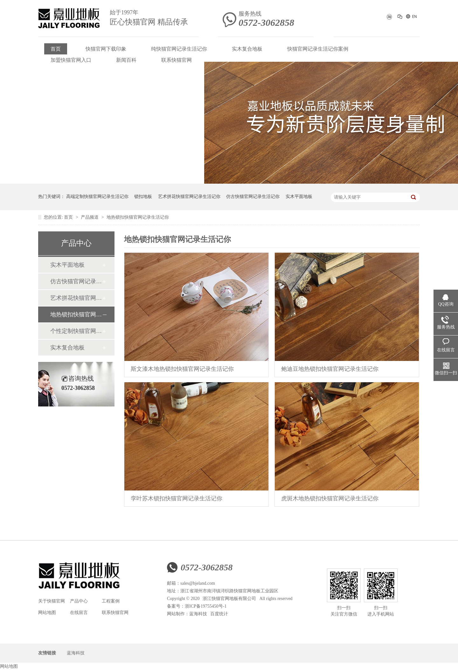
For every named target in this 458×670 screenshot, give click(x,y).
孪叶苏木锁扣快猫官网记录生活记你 (176, 498)
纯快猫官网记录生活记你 (179, 49)
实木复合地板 (247, 49)
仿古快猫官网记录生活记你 (253, 196)
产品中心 (79, 601)
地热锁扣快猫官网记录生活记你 (138, 217)
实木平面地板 (299, 196)
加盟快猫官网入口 (71, 60)
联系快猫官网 (176, 60)
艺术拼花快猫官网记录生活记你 (189, 196)
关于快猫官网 (51, 601)
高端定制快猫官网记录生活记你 (97, 196)
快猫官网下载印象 (106, 49)
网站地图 (47, 612)
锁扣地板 (143, 196)
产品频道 (90, 217)
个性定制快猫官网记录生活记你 (76, 331)
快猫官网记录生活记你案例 (317, 49)
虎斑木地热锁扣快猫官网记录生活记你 (329, 498)
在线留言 (79, 612)
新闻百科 (126, 60)
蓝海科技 (198, 613)
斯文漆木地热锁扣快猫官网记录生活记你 (182, 369)
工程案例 (111, 601)
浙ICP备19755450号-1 (205, 606)
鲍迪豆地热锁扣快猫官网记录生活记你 (329, 369)
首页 (56, 49)
